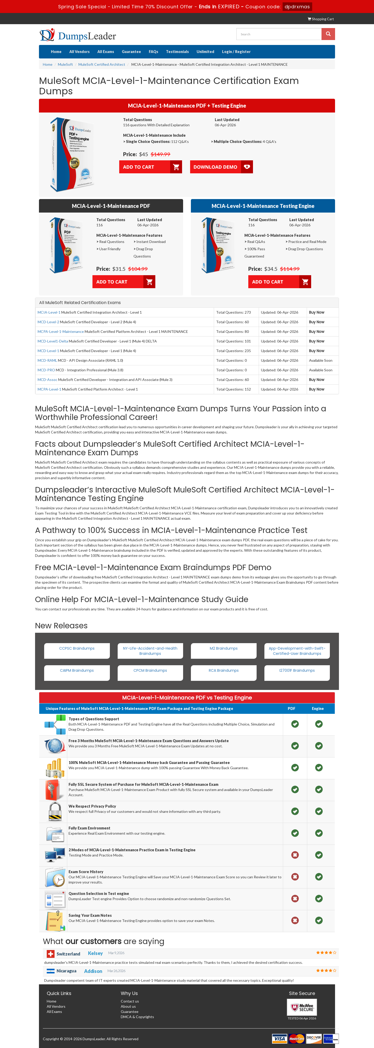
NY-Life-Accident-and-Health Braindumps (150, 651)
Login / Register (236, 51)
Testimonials (177, 51)
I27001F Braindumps (297, 670)
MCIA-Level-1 (49, 312)
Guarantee (131, 51)
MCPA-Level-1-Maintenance (61, 331)
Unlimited (205, 51)
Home (56, 51)
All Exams (105, 51)
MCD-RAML (47, 360)
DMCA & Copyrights (137, 1016)
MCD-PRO (46, 370)
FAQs (153, 51)
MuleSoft (65, 64)
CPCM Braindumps (150, 670)
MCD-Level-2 (48, 322)
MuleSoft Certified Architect (101, 64)
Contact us (130, 1001)
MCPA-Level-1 (49, 389)
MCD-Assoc (47, 379)
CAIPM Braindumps (77, 670)
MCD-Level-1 (48, 350)
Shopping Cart (321, 19)
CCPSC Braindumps (77, 648)
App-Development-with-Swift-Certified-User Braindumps (297, 651)
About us (128, 1006)
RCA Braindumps (224, 670)
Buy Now (316, 312)
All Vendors (79, 51)
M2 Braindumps (224, 648)
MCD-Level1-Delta (53, 341)
